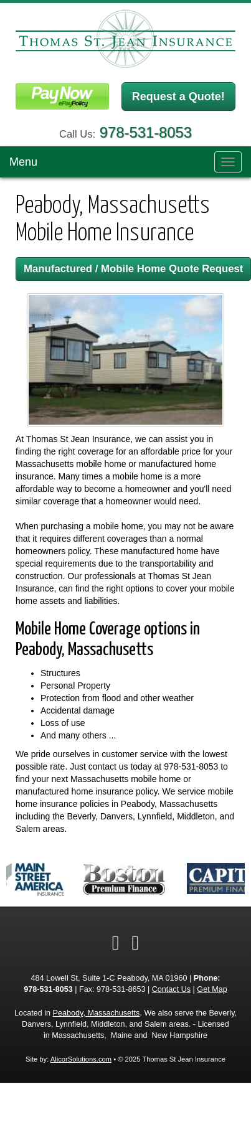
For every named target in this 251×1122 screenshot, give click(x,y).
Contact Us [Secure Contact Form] (171, 989)
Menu (23, 162)
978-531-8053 (146, 132)
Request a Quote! (178, 96)
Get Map (212, 989)
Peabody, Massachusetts (96, 1013)
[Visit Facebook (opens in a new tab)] (116, 942)
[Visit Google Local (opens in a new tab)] (136, 942)
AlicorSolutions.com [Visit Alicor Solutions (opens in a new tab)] (80, 1059)
